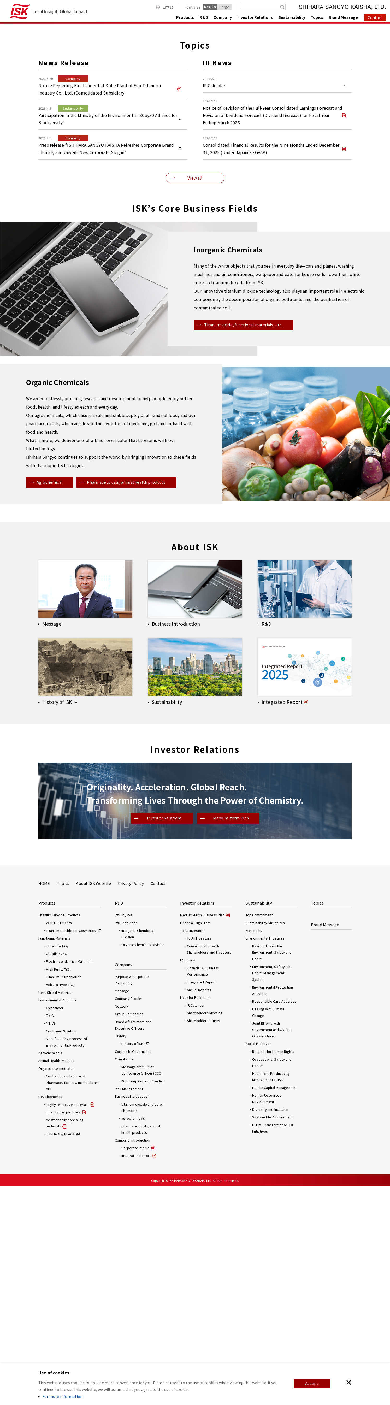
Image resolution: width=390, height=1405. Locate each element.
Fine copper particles (63, 1331)
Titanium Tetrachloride (64, 1195)
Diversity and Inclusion (270, 1328)
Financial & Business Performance (203, 1190)
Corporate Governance (133, 1270)
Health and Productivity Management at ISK (271, 1295)
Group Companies (129, 1232)
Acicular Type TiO (60, 1203)
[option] (195, 131)
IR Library (187, 1179)
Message (122, 1209)
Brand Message (343, 17)
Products (185, 17)
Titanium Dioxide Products (59, 1133)
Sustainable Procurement (272, 1335)
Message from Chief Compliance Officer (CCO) (141, 1289)
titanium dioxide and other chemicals (142, 1326)
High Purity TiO (58, 1188)
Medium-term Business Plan (202, 1133)
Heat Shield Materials (55, 1211)
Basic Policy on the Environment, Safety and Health (272, 1171)
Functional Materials (54, 1157)
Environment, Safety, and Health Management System (272, 1192)
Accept (311, 1383)
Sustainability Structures (265, 1141)
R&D (203, 17)
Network (122, 1225)
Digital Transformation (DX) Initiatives (273, 1347)
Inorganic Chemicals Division (137, 1153)
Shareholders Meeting (204, 1231)
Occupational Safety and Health (272, 1281)
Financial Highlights (195, 1141)
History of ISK (132, 1262)
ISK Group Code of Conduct (143, 1299)
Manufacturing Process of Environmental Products (66, 1261)
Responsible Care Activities (274, 1220)
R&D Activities (126, 1141)
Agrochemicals (50, 1271)
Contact (158, 1102)
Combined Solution (61, 1250)
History (121, 1254)
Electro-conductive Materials (69, 1180)
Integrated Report (201, 1201)
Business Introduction (132, 1315)
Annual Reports (199, 1208)
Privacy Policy (131, 1102)
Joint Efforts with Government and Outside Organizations (272, 1249)
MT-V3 (50, 1242)
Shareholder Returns (203, 1239)
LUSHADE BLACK (60, 1352)
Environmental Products (57, 1219)
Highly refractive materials (67, 1323)
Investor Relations (255, 17)
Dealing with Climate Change (268, 1231)
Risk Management (129, 1307)
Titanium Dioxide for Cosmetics (71, 1149)
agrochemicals (133, 1337)
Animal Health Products (57, 1279)
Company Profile (128, 1217)
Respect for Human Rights (273, 1270)
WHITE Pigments (59, 1141)
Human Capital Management (274, 1306)
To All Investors (199, 1157)
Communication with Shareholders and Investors (209, 1168)
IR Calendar (196, 1224)
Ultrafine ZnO (56, 1172)
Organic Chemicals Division (142, 1163)
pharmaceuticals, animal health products (140, 1348)
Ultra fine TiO (57, 1164)
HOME (44, 1102)
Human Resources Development (266, 1317)
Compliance (124, 1278)
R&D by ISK (124, 1133)
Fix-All (50, 1234)
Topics (317, 17)
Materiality (254, 1149)
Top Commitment (259, 1133)
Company (223, 17)
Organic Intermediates (56, 1287)
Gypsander (54, 1226)
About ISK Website (93, 1102)
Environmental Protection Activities (272, 1209)
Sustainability (292, 17)
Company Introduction (132, 1359)
